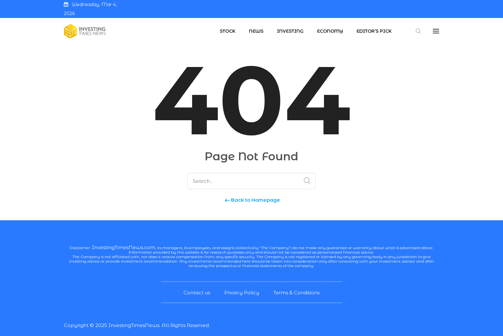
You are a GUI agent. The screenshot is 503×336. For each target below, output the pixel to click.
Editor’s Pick (374, 31)
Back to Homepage (251, 200)
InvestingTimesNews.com (123, 247)
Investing (290, 31)
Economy (330, 31)
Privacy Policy (241, 293)
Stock (227, 31)
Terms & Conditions (296, 293)
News (256, 31)
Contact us (196, 293)
